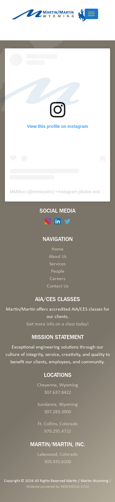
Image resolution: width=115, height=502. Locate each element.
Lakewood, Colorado (57, 454)
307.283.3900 (57, 412)
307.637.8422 (57, 392)
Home (57, 249)
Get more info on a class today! (57, 324)
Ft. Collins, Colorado (58, 424)
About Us (58, 256)
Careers (57, 278)
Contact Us (57, 286)
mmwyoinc (43, 191)
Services (57, 264)
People (57, 271)
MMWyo (17, 191)
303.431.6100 (57, 461)
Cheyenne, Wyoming (57, 385)
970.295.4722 (57, 431)
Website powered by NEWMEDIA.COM (57, 487)
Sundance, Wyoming (57, 404)
